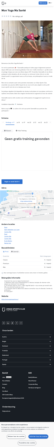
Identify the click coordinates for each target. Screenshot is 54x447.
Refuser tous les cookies (16, 436)
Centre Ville (7, 232)
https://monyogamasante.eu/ (10, 299)
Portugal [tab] (26, 360)
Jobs (3, 377)
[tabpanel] (27, 261)
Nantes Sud (7, 243)
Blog (3, 387)
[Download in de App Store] (8, 317)
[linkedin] (8, 323)
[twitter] (12, 323)
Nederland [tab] (26, 355)
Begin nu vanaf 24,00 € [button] (12, 181)
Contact (4, 384)
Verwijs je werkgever (34, 387)
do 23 (46, 122)
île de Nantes (8, 241)
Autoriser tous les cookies (38, 436)
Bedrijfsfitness (32, 377)
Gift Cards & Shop (7, 394)
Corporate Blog (33, 384)
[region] (27, 434)
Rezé (5, 227)
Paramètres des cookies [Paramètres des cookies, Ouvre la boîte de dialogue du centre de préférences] (27, 443)
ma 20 (29, 122)
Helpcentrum (6, 411)
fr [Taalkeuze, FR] (50, 3)
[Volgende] (50, 122)
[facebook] (16, 323)
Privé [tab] (5, 251)
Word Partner (32, 381)
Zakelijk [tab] (15, 251)
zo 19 (23, 122)
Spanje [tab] (26, 364)
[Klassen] (7, 130)
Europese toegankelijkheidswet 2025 (13, 398)
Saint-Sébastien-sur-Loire (11, 229)
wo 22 (40, 122)
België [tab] (26, 341)
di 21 (34, 122)
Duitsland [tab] (26, 346)
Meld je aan (43, 3)
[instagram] (3, 323)
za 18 (18, 122)
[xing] (21, 323)
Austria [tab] (26, 337)
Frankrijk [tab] (26, 351)
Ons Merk (5, 391)
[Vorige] (3, 122)
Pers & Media (6, 381)
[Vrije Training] (21, 130)
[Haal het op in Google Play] (22, 317)
